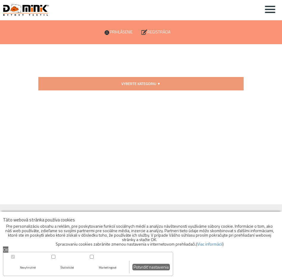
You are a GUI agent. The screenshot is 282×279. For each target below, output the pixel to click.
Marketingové (107, 267)
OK (5, 249)
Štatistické (67, 267)
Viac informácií (210, 244)
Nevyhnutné (28, 267)
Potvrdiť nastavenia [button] (151, 267)
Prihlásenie (121, 32)
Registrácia (158, 32)
